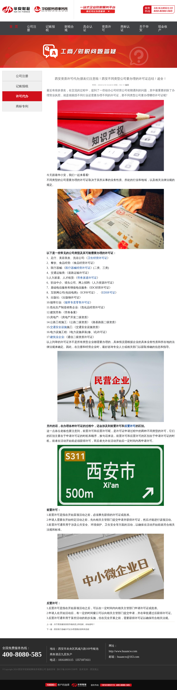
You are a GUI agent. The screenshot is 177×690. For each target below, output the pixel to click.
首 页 (14, 26)
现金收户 (162, 28)
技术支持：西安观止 (89, 669)
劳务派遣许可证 (87, 277)
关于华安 (144, 28)
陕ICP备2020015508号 (67, 669)
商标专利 (22, 106)
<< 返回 (126, 85)
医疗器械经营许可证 (77, 267)
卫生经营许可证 (97, 258)
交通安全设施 (58, 327)
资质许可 (106, 28)
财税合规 (69, 28)
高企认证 (87, 28)
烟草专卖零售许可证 (77, 302)
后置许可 (129, 426)
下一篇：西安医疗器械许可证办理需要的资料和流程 (68, 629)
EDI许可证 (108, 292)
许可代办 (22, 96)
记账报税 (50, 28)
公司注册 (31, 28)
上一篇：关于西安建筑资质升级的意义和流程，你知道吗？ (71, 624)
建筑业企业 (57, 337)
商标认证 (125, 28)
